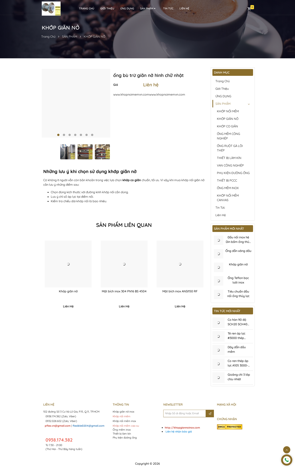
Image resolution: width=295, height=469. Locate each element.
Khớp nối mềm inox (124, 421)
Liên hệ (151, 84)
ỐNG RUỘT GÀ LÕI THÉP (230, 148)
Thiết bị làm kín (122, 433)
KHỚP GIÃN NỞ (94, 36)
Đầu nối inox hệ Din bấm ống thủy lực (238, 241)
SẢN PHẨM (148, 9)
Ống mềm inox (122, 429)
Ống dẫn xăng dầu (238, 251)
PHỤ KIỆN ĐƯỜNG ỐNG (233, 173)
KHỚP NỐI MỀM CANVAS (228, 198)
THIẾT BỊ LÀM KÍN (229, 158)
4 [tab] (75, 135)
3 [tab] (69, 135)
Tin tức (168, 8)
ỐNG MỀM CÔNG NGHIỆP (228, 136)
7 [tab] (92, 135)
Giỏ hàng (249, 8)
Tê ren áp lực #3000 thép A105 (236, 337)
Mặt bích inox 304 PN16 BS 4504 (124, 291)
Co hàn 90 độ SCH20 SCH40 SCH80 (237, 324)
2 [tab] (64, 135)
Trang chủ (222, 81)
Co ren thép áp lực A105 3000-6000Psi (238, 365)
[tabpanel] (76, 103)
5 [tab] (81, 135)
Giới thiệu (107, 8)
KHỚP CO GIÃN (227, 126)
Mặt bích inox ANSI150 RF (180, 291)
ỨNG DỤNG (127, 8)
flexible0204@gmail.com (88, 425)
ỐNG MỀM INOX (228, 188)
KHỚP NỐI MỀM (228, 111)
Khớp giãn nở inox (124, 411)
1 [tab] (58, 135)
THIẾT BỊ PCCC (227, 180)
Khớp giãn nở (68, 291)
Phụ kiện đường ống (125, 437)
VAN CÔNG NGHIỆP (230, 165)
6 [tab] (86, 135)
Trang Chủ (48, 36)
